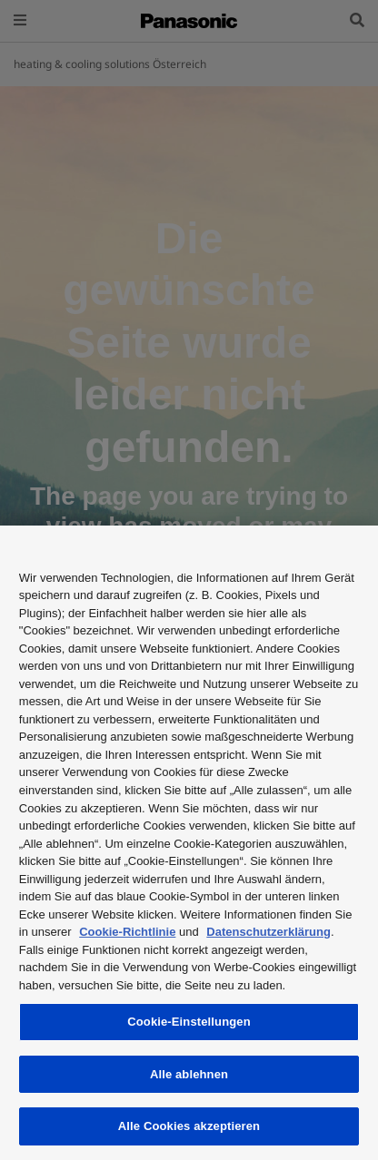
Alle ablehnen (189, 1074)
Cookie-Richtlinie (127, 932)
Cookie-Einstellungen (189, 1021)
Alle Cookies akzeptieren (189, 1126)
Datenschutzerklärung (268, 932)
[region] (189, 843)
